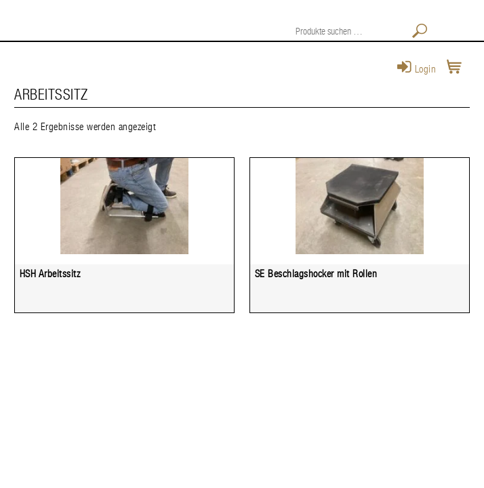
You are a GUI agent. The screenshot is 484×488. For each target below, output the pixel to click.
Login (417, 69)
